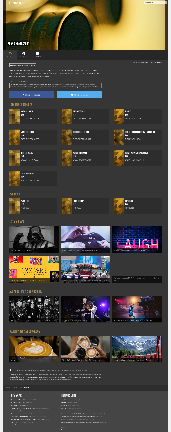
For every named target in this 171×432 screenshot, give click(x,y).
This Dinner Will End (16, 398)
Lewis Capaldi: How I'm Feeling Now (21, 414)
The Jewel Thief (15, 400)
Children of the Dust (49, 73)
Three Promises (15, 412)
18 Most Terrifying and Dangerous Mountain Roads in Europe (78, 414)
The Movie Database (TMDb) (71, 373)
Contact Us (64, 400)
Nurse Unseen (15, 420)
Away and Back (20, 73)
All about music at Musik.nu (25, 290)
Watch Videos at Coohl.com (24, 330)
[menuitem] (7, 386)
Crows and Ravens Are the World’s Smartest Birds (74, 412)
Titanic (33, 73)
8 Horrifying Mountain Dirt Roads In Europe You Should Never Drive (80, 420)
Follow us (64, 403)
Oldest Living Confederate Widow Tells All (79, 73)
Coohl (63, 409)
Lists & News (16, 221)
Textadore (64, 428)
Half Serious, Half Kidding (18, 409)
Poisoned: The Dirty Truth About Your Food (23, 406)
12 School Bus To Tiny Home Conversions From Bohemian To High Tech (81, 423)
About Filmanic (65, 398)
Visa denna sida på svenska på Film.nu (22, 65)
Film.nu (63, 406)
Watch (63, 417)
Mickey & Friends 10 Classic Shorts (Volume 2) (23, 417)
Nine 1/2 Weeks (91, 70)
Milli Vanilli (14, 403)
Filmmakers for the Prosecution (20, 423)
